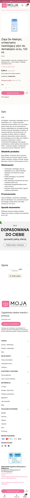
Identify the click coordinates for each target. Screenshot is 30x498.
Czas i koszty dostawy (8, 379)
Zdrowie (3, 424)
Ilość (2, 84)
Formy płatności (6, 375)
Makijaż (3, 413)
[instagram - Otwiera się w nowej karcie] (2, 446)
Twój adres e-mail (5, 319)
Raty (2, 352)
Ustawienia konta (6, 363)
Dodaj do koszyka (13, 93)
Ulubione (4, 367)
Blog (2, 405)
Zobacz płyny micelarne (15, 245)
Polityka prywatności (7, 394)
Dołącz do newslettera (11, 324)
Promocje (4, 431)
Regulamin (4, 397)
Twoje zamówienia (6, 360)
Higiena (3, 420)
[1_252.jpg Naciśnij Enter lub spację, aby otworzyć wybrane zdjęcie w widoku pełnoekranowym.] (14, 25)
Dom (2, 427)
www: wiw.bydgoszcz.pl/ (8, 478)
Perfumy (3, 416)
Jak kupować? (5, 401)
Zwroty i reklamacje (7, 344)
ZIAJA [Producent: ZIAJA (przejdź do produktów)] (2, 56)
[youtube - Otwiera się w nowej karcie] (9, 446)
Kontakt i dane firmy (7, 390)
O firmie (3, 386)
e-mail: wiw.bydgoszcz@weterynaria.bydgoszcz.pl (14, 475)
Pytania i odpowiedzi (7, 348)
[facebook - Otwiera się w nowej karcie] (5, 446)
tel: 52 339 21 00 (6, 473)
